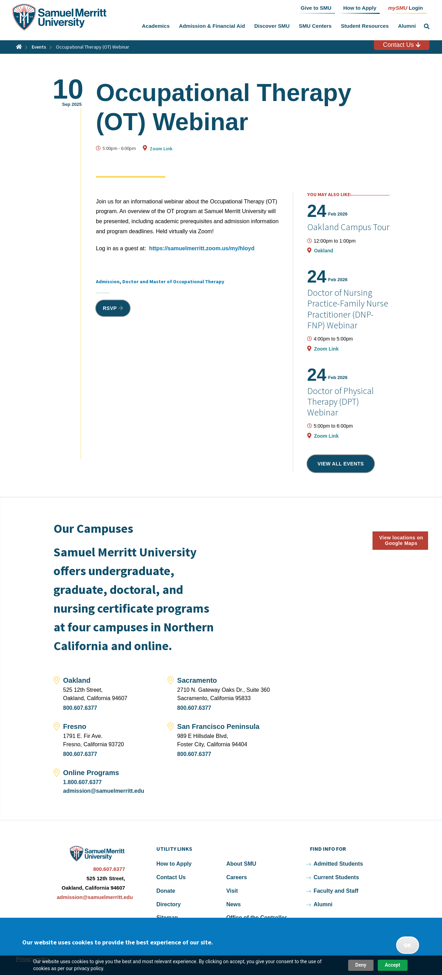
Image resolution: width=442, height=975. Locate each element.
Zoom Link (161, 148)
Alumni (407, 26)
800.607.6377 (80, 708)
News (233, 904)
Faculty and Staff (335, 891)
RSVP (110, 308)
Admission (108, 281)
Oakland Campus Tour (348, 227)
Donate (165, 891)
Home (19, 46)
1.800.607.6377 (82, 782)
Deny (360, 965)
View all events (341, 464)
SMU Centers (315, 26)
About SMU (241, 864)
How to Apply (174, 864)
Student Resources (365, 26)
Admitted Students (338, 864)
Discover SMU (272, 26)
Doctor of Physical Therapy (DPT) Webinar (340, 401)
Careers (236, 877)
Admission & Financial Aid (212, 26)
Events (39, 47)
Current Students (336, 877)
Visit (232, 891)
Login (405, 7)
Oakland (323, 250)
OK (407, 945)
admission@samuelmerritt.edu (103, 791)
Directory (168, 904)
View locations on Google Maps (401, 540)
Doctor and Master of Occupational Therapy (173, 281)
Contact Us (401, 44)
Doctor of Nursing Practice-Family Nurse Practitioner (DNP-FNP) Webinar (347, 309)
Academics (156, 26)
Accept (392, 965)
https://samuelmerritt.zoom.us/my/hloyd (201, 248)
